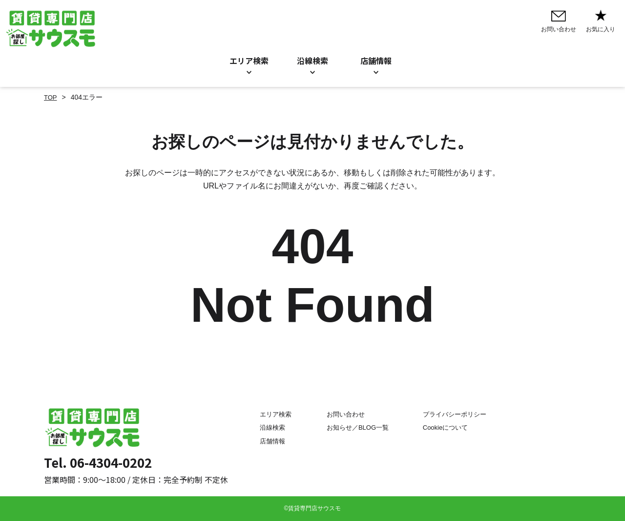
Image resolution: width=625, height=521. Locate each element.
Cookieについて (448, 428)
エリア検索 (249, 60)
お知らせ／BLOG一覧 (354, 428)
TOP (51, 97)
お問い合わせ (341, 414)
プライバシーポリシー (458, 414)
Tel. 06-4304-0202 (98, 462)
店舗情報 (262, 441)
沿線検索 (312, 60)
